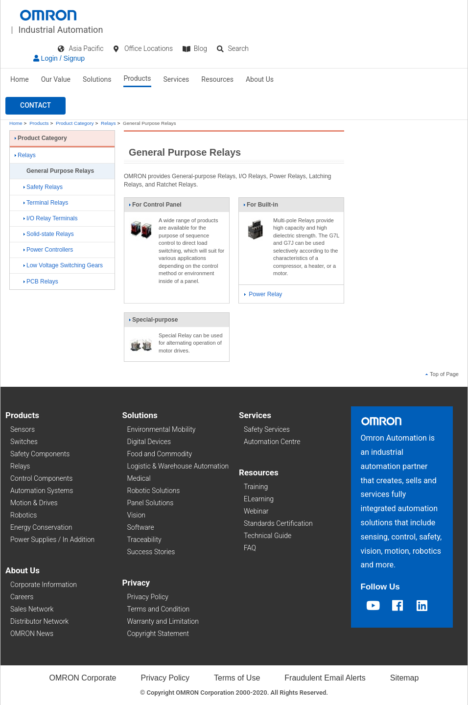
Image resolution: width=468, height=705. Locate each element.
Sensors (22, 429)
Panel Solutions (150, 503)
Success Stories (151, 552)
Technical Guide (267, 536)
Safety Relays (43, 187)
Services (176, 79)
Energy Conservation (41, 527)
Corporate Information (43, 584)
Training (256, 487)
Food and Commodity (159, 454)
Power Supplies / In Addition (52, 539)
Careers (21, 597)
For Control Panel (155, 206)
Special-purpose (153, 321)
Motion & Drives (34, 503)
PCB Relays (40, 281)
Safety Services (267, 429)
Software (140, 527)
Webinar (256, 511)
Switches (24, 442)
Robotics (23, 515)
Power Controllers (48, 249)
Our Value (55, 79)
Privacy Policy (147, 597)
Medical (139, 478)
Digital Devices (149, 442)
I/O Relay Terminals (50, 218)
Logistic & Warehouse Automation (178, 466)
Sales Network (31, 609)
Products (137, 78)
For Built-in (260, 206)
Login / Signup (59, 58)
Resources (217, 79)
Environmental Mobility (161, 429)
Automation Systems (41, 490)
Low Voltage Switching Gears (63, 265)
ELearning (259, 499)
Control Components (41, 478)
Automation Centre (272, 442)
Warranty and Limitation (163, 621)
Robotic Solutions (153, 490)
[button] (35, 106)
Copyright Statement (158, 633)
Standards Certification (278, 523)
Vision (136, 515)
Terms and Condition (158, 609)
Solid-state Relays (48, 234)
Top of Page (442, 374)
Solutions (97, 79)
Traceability (144, 539)
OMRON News (31, 633)
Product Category (75, 123)
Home (19, 79)
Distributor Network (39, 621)
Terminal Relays (45, 202)
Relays (108, 123)
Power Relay (263, 294)
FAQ (250, 548)
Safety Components (40, 454)
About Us (260, 79)
